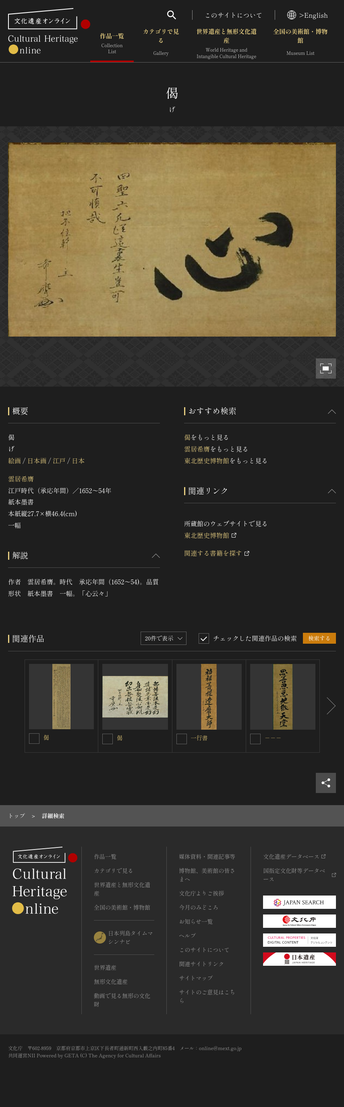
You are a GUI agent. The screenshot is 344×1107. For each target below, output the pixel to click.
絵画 (14, 460)
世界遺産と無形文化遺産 (226, 44)
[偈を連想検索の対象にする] (34, 738)
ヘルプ (187, 935)
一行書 (199, 738)
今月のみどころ (198, 907)
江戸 (59, 460)
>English (307, 15)
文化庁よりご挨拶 (201, 893)
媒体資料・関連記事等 (207, 856)
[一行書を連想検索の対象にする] (181, 739)
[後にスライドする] (328, 705)
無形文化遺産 (111, 981)
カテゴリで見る (161, 44)
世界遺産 (105, 967)
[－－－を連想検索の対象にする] (255, 739)
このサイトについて (234, 15)
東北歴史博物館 (206, 460)
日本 (78, 460)
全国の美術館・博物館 (300, 44)
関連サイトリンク (201, 964)
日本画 (36, 460)
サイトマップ (196, 978)
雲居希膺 (21, 478)
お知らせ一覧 (196, 921)
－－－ (273, 738)
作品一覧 (112, 44)
